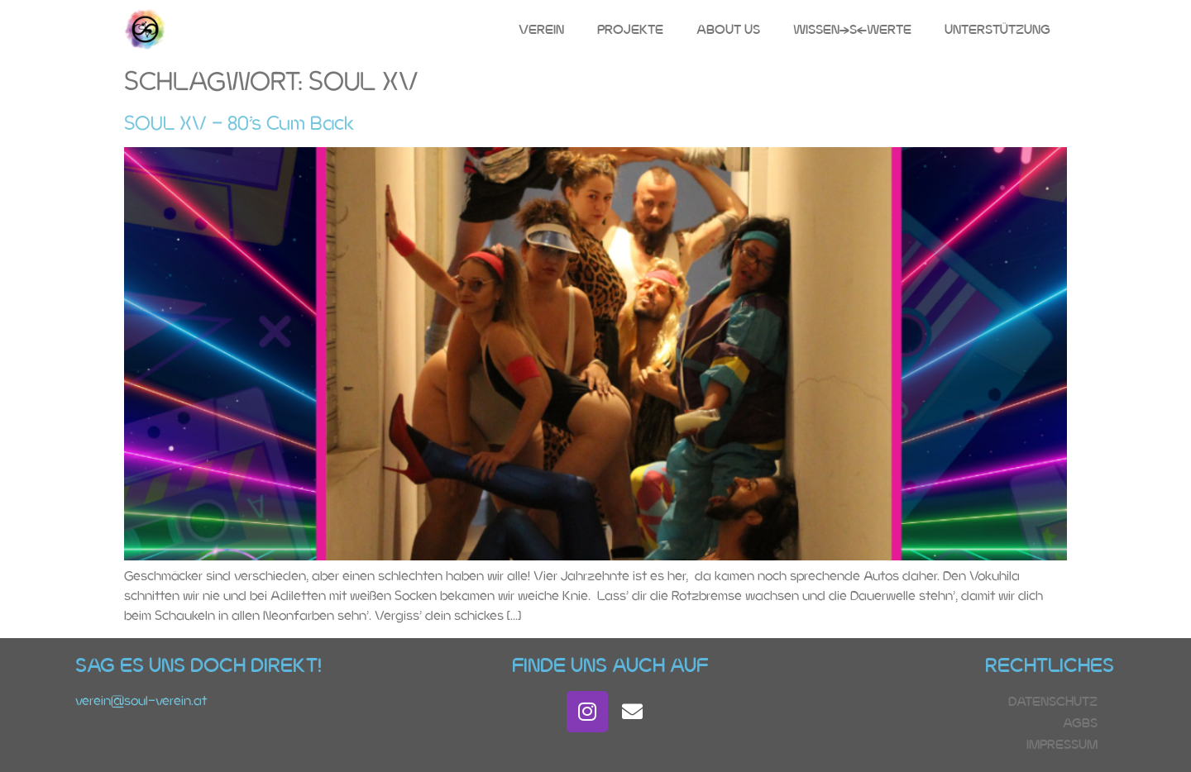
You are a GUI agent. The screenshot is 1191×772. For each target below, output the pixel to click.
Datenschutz (1053, 701)
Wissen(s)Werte (852, 29)
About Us (728, 29)
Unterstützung (997, 29)
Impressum (1062, 744)
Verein (541, 29)
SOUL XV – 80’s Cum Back (239, 122)
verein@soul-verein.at (141, 700)
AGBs (1080, 723)
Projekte (630, 29)
